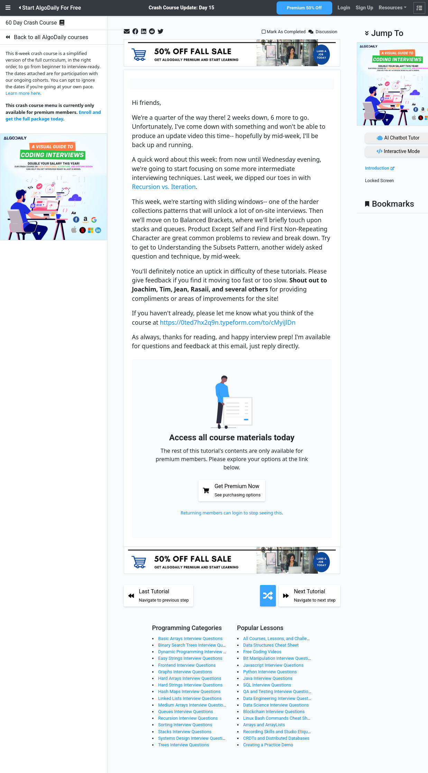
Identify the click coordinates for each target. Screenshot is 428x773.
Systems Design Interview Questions (194, 738)
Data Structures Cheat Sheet (270, 645)
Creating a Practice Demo (268, 744)
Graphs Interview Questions (185, 671)
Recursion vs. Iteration (164, 186)
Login (344, 8)
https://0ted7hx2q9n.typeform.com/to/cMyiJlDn (227, 322)
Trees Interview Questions (183, 744)
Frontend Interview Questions (186, 665)
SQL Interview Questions (267, 684)
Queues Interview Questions (185, 711)
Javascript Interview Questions (273, 665)
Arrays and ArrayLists (264, 724)
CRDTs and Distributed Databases (276, 738)
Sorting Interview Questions (185, 724)
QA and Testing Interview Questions (278, 691)
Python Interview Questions (270, 671)
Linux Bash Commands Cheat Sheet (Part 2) (286, 718)
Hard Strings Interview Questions (190, 684)
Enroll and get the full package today (53, 115)
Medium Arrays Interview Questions (193, 705)
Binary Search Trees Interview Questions (197, 645)
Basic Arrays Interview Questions (190, 638)
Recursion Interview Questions (187, 718)
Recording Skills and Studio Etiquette (279, 731)
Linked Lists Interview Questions (190, 698)
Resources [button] (390, 8)
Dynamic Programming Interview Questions (200, 651)
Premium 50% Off (304, 7)
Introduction (377, 168)
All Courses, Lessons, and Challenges (279, 638)
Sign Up (364, 8)
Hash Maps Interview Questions (189, 691)
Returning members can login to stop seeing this (231, 513)
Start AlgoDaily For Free (50, 8)
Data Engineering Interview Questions (279, 698)
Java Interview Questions (267, 678)
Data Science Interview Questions (276, 705)
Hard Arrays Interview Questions (189, 678)
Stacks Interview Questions (184, 731)
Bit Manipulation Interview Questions (279, 658)
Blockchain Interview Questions (274, 711)
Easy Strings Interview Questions (190, 658)
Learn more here (23, 93)
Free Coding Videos (262, 651)
